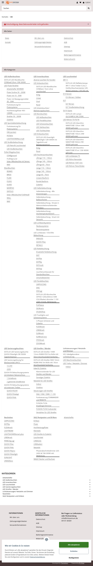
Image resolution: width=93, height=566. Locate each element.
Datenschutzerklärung (12, 558)
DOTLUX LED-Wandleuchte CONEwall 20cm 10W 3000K (15, 81)
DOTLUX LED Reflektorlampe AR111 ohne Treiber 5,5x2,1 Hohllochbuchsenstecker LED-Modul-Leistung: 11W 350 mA (77, 87)
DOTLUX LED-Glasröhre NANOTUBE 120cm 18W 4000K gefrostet (75, 125)
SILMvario (40, 308)
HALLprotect (11, 132)
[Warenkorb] (86, 2)
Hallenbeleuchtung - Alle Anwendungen (45, 192)
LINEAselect (38, 444)
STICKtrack (40, 340)
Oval (38, 101)
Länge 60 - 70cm (42, 175)
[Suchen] (44, 8)
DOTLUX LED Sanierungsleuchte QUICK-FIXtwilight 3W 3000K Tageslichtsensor (16, 354)
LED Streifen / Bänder (10, 489)
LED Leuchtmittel (9, 485)
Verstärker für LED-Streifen (46, 412)
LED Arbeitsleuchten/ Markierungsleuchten (42, 109)
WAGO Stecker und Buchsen (44, 459)
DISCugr (39, 291)
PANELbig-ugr (9, 441)
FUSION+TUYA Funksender (46, 409)
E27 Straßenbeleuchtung (75, 107)
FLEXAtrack (40, 327)
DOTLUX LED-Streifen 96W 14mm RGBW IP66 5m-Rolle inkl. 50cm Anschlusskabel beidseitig (46, 362)
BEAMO (9, 171)
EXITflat (39, 258)
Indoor (38, 384)
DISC (38, 288)
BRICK (9, 175)
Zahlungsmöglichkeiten (43, 42)
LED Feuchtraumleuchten (43, 155)
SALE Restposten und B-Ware (13, 496)
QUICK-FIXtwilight (11, 454)
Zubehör (10, 120)
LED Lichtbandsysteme (42, 223)
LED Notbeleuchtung (41, 248)
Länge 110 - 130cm (43, 168)
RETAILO (39, 245)
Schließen (73, 551)
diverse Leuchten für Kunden (44, 80)
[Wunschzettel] (80, 2)
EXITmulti (39, 265)
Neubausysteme (42, 226)
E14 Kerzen (67, 94)
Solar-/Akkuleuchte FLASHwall (18, 195)
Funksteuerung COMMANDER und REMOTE (47, 398)
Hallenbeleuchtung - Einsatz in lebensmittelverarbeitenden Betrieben (47, 205)
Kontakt (8, 42)
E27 (64, 100)
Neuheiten (6, 494)
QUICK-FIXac (41, 242)
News (7, 38)
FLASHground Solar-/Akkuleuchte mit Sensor (18, 160)
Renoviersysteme (42, 229)
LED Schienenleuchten (44, 124)
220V (9, 369)
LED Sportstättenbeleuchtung (15, 123)
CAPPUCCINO (41, 284)
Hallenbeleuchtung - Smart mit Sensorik (47, 218)
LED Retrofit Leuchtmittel (16, 145)
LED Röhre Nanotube (73, 159)
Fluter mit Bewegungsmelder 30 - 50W (18, 100)
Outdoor (39, 387)
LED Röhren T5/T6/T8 (71, 120)
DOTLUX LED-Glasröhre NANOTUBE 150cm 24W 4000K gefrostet (75, 133)
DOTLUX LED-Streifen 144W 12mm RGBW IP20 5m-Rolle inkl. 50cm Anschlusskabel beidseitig (46, 354)
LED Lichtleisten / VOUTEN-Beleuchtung (44, 234)
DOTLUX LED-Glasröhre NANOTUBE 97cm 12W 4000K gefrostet (77, 150)
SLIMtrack (40, 333)
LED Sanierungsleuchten (12, 487)
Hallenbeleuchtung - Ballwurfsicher (43, 198)
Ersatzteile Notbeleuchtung (46, 252)
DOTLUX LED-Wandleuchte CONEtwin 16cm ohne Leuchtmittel (46, 89)
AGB (65, 42)
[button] (77, 2)
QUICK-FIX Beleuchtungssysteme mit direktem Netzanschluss (16, 373)
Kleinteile (37, 431)
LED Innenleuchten (10, 482)
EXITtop (39, 268)
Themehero (64, 563)
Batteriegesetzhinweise (72, 55)
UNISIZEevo (8, 461)
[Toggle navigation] (3, 1)
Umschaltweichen (43, 278)
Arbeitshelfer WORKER (15, 89)
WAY (8, 164)
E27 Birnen (70, 104)
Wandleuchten (9, 168)
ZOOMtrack (40, 343)
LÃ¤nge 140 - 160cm (44, 161)
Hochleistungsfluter (41, 427)
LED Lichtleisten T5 (73, 156)
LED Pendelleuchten (43, 120)
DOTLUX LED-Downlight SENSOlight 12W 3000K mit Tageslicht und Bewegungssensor (46, 141)
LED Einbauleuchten (41, 134)
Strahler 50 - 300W (14, 116)
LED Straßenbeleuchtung (13, 142)
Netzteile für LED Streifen (43, 381)
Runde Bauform (42, 181)
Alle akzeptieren (73, 545)
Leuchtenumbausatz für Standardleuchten (45, 273)
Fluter (36, 424)
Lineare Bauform (42, 178)
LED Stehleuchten (42, 127)
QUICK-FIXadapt (13, 394)
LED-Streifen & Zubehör (42, 434)
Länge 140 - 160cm (43, 171)
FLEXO (9, 181)
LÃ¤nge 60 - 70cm (43, 164)
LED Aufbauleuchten (43, 117)
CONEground (12, 155)
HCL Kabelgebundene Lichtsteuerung (71, 355)
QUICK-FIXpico (9, 451)
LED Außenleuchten (10, 480)
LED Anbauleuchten (41, 83)
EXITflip (39, 262)
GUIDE (9, 184)
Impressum (68, 51)
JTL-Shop (81, 563)
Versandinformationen (43, 46)
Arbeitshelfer (69, 417)
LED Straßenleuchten (14, 149)
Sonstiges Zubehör (43, 377)
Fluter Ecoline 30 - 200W (16, 92)
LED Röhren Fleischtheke (75, 166)
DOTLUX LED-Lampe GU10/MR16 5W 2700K (74, 115)
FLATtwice (40, 305)
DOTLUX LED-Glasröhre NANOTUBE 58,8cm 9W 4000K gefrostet (75, 142)
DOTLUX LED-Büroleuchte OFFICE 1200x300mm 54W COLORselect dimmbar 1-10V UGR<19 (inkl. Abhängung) (47, 298)
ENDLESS (39, 238)
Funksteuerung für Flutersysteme (14, 106)
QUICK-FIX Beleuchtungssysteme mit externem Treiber (16, 386)
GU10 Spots (67, 110)
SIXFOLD (10, 191)
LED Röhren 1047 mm (74, 163)
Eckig (38, 95)
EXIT (37, 255)
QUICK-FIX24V (12, 391)
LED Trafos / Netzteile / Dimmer (75, 363)
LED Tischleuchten (43, 130)
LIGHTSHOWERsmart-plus (14, 434)
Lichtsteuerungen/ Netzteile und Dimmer (18, 491)
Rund (38, 105)
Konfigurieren (73, 558)
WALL (9, 198)
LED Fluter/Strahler (11, 86)
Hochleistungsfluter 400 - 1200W (16, 111)
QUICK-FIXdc (11, 397)
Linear (38, 98)
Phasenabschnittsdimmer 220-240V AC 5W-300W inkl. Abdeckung (47, 453)
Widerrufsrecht (69, 59)
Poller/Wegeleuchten (12, 152)
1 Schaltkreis (11, 378)
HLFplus (10, 135)
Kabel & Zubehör (40, 368)
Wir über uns (39, 38)
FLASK (9, 178)
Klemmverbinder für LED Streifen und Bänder (45, 372)
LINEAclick (37, 441)
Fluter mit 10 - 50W (14, 95)
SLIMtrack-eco (41, 337)
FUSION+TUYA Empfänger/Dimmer (43, 404)
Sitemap (67, 46)
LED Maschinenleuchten (72, 360)
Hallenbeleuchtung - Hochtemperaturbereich (45, 212)
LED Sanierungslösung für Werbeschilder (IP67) (14, 361)
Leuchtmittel (38, 437)
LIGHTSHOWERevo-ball (15, 139)
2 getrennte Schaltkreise (16, 382)
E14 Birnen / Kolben (73, 97)
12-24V (9, 366)
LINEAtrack (40, 330)
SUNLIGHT (8, 457)
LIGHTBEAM (8, 431)
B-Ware (36, 421)
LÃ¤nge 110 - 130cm (44, 158)
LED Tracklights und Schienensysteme (41, 316)
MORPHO (10, 188)
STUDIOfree (40, 312)
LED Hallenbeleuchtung (42, 188)
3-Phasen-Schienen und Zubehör (45, 322)
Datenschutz (68, 38)
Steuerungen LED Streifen (43, 391)
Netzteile (37, 447)
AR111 (65, 80)
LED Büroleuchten (40, 114)
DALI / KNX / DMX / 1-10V (46, 394)
